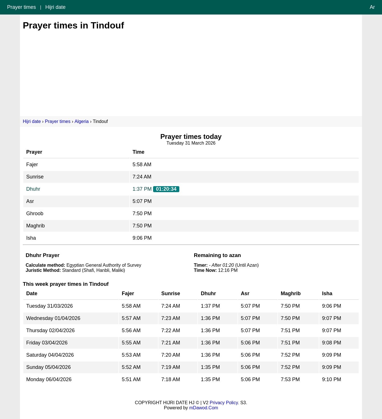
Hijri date (55, 7)
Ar (372, 7)
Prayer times (21, 7)
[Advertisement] (191, 70)
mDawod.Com (203, 407)
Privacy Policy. (224, 402)
